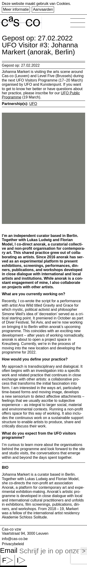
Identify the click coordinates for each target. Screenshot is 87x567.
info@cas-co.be (15, 539)
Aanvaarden (43, 9)
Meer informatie (16, 9)
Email (8, 550)
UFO (33, 104)
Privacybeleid (13, 544)
